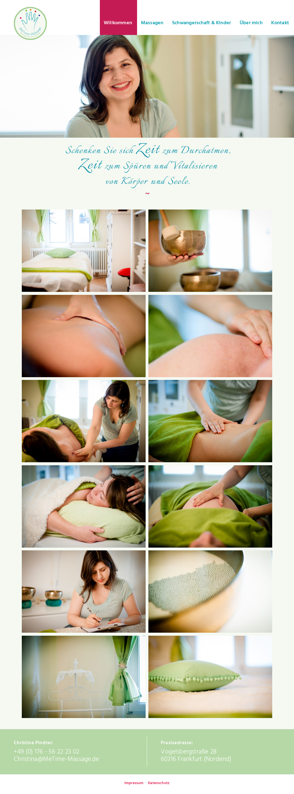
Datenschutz (159, 783)
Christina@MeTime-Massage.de (56, 759)
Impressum (134, 783)
